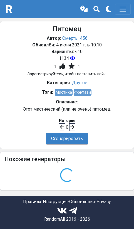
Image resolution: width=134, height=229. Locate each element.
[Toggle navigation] (123, 9)
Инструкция (55, 201)
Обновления (82, 201)
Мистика (63, 92)
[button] (84, 9)
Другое (79, 82)
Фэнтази (82, 92)
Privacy (103, 201)
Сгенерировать (67, 138)
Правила (32, 201)
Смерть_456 (75, 38)
